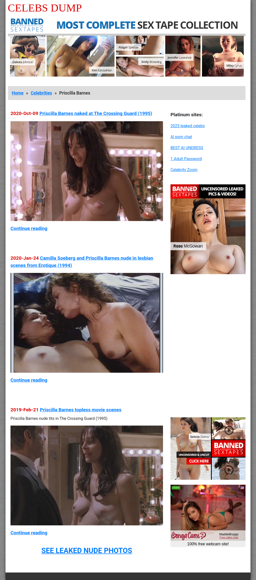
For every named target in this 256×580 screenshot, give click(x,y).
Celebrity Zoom (184, 169)
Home (18, 93)
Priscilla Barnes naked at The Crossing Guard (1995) (96, 113)
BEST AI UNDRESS (186, 147)
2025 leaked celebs (187, 125)
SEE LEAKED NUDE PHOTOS (86, 550)
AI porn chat (181, 136)
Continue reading (28, 228)
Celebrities (41, 93)
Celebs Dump (45, 8)
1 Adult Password (186, 158)
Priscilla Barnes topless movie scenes (80, 410)
